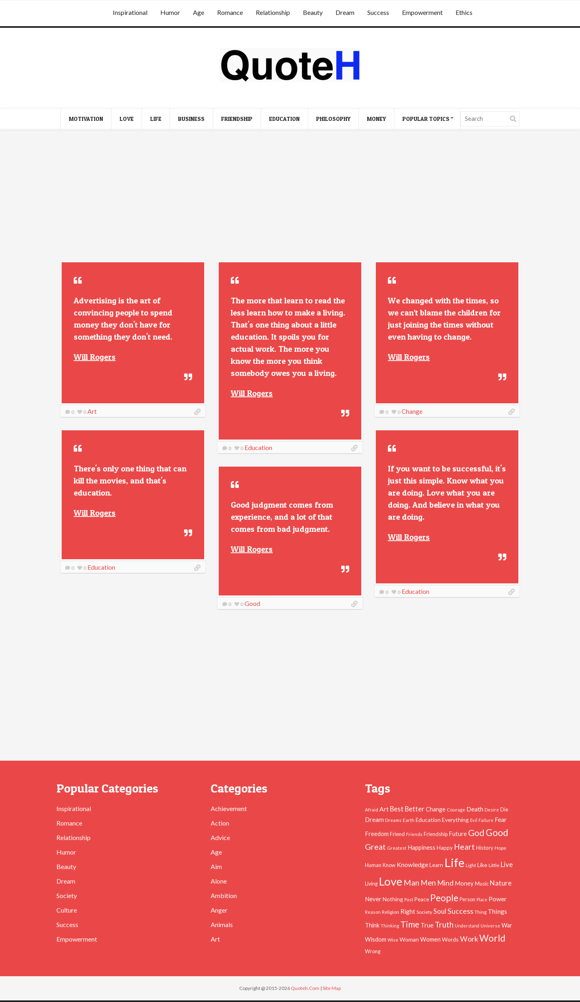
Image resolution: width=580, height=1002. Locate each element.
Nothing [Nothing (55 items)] (393, 899)
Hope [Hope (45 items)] (500, 848)
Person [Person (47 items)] (467, 899)
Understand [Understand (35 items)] (467, 925)
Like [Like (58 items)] (482, 864)
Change (412, 411)
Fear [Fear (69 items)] (501, 819)
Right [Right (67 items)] (407, 911)
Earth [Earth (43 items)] (408, 820)
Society (66, 895)
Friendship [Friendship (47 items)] (435, 834)
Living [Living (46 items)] (371, 884)
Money (376, 118)
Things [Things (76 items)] (497, 911)
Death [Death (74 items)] (474, 809)
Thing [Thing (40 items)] (480, 912)
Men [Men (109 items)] (428, 882)
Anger (219, 910)
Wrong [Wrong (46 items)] (373, 951)
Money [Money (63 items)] (464, 883)
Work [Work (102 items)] (469, 938)
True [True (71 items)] (426, 925)
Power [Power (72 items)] (498, 898)
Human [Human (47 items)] (373, 865)
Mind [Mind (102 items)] (445, 882)
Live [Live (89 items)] (507, 864)
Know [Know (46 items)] (389, 865)
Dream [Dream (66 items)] (374, 819)
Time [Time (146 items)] (409, 924)
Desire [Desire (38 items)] (492, 809)
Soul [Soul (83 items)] (439, 911)
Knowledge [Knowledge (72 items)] (412, 864)
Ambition (224, 895)
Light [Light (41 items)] (471, 865)
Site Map (332, 988)
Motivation (86, 118)
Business (191, 118)
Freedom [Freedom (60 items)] (377, 833)
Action (220, 823)
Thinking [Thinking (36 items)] (390, 925)
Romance (230, 12)
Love (127, 118)
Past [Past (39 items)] (408, 899)
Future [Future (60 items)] (458, 833)
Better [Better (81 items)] (415, 809)
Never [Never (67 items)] (373, 898)
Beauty (313, 12)
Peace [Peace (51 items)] (421, 899)
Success (378, 12)
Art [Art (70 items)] (384, 809)
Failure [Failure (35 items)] (485, 820)
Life (156, 118)
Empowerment (422, 12)
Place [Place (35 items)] (481, 899)
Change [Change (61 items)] (435, 809)
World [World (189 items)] (492, 938)
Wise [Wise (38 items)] (392, 939)
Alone (219, 881)
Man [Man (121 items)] (411, 882)
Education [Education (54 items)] (428, 820)
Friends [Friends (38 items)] (414, 834)
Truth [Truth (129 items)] (444, 924)
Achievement (229, 808)
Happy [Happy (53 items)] (445, 847)
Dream (345, 12)
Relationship (273, 12)
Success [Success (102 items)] (460, 911)
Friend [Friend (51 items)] (397, 834)
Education (284, 118)
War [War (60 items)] (506, 925)
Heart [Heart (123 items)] (464, 846)
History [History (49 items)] (484, 847)
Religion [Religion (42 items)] (390, 912)
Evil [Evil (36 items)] (473, 820)
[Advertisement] (290, 196)
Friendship (237, 118)
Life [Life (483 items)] (454, 862)
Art (92, 411)
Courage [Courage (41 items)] (456, 809)
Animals (222, 924)
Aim (216, 866)
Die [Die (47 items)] (504, 810)
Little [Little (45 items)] (494, 865)
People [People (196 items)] (444, 897)
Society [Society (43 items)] (424, 912)
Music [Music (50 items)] (482, 883)
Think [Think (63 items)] (372, 925)
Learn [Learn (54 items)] (436, 865)
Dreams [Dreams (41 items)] (393, 820)
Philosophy (333, 118)
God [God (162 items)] (476, 833)
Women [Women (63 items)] (430, 939)
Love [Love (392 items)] (390, 881)
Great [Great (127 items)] (375, 846)
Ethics (464, 12)
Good (252, 603)
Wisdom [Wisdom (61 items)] (375, 939)
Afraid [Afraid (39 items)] (371, 809)
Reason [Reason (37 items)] (373, 912)
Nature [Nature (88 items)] (501, 883)
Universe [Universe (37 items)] (490, 925)
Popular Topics (426, 118)
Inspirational (130, 12)
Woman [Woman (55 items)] (409, 939)
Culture (66, 910)
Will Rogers (95, 357)
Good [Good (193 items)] (497, 832)
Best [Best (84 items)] (397, 809)
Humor (170, 12)
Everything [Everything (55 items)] (455, 819)
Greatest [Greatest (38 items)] (396, 848)
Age (198, 12)
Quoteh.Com (305, 988)
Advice (220, 837)
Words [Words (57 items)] (450, 939)
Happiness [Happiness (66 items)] (421, 847)
